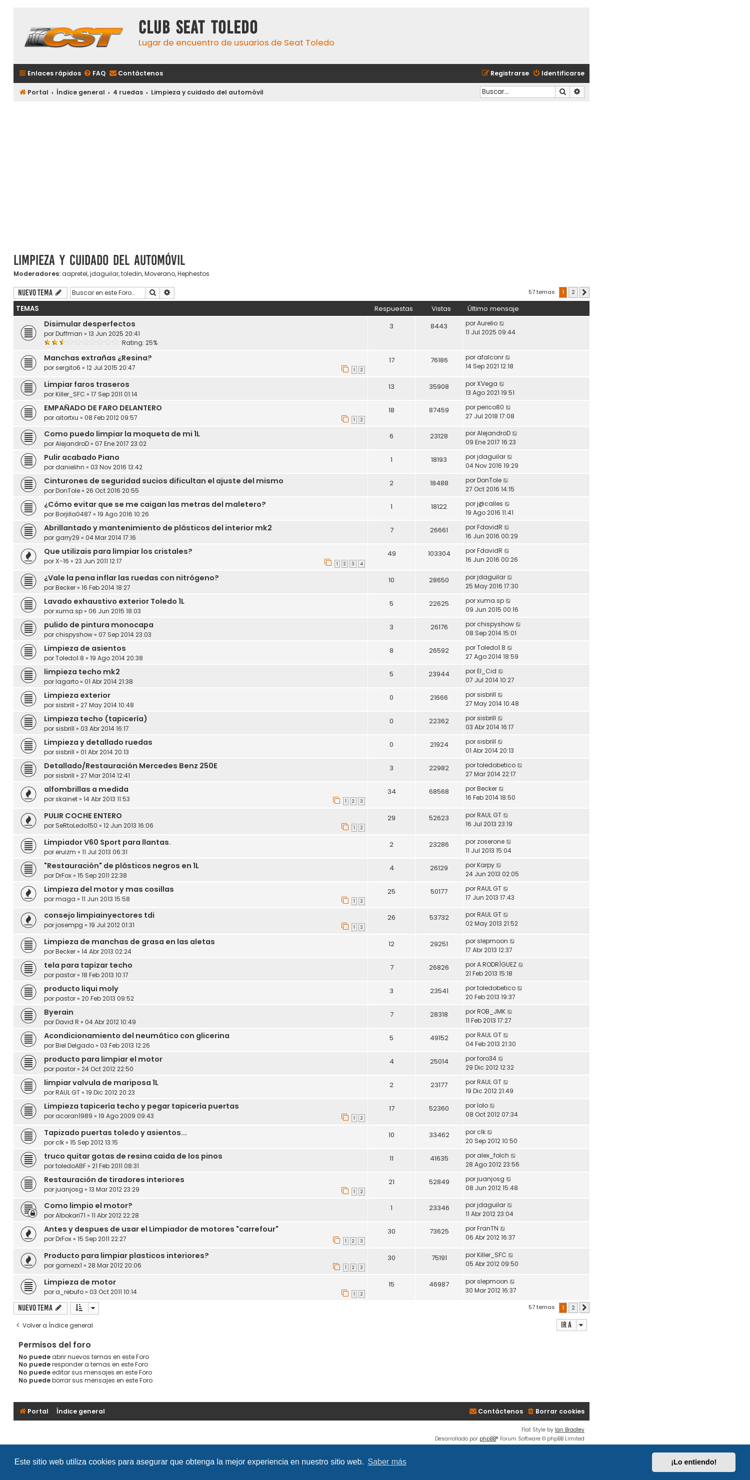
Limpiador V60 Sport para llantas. (107, 842)
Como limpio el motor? (88, 1206)
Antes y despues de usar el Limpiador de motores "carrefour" (161, 1229)
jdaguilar (104, 274)
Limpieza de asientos (85, 648)
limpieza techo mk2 (82, 672)
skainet (67, 799)
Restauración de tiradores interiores (114, 1180)
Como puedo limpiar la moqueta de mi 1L (122, 434)
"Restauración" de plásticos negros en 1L (121, 866)
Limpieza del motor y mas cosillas (109, 889)
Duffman (69, 333)
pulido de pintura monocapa (99, 625)
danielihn (70, 467)
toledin (131, 274)
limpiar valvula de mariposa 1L (101, 1083)
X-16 (62, 561)
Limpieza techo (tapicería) (96, 719)
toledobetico (496, 765)
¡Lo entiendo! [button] (693, 1462)
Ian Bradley (569, 1430)
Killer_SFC (70, 394)
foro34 (486, 1058)
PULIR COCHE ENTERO (83, 816)
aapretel (75, 274)
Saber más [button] (387, 1462)
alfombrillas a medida (86, 789)
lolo (482, 1105)
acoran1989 (74, 1116)
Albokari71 (71, 1215)
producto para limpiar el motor (103, 1059)
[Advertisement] (302, 173)
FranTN (487, 1228)
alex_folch (493, 1155)
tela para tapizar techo (88, 965)
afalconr (490, 357)
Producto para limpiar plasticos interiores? (126, 1256)
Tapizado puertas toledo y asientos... (115, 1133)
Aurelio (487, 323)
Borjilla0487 (74, 514)
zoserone (490, 841)
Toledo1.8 (70, 658)
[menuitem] (95, 73)
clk (60, 1142)
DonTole (68, 490)
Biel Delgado (75, 1045)
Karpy (485, 865)
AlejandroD (72, 443)
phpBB (488, 1439)
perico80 (490, 407)
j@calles (490, 503)
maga (66, 899)
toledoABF (71, 1166)
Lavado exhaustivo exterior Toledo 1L (114, 601)
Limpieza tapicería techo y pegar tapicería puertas (141, 1106)
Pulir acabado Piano (82, 457)
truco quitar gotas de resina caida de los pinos (133, 1156)
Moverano (159, 274)
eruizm (66, 852)
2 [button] (573, 292)
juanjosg (69, 1189)
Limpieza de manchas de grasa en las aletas (129, 942)
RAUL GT (489, 815)
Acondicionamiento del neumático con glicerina (137, 1036)
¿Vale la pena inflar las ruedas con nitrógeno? (131, 578)
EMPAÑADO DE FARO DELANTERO (103, 408)
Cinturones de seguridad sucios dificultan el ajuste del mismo (164, 481)
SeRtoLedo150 (77, 825)
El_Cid (486, 671)
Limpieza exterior (77, 695)
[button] (585, 292)
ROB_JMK (491, 1011)
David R (67, 1022)
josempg (69, 925)
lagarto (67, 681)
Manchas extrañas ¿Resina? (98, 358)
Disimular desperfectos (90, 324)
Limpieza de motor (80, 1282)
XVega (487, 383)
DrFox (64, 875)
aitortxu (67, 417)
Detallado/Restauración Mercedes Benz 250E (131, 766)
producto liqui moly (81, 989)
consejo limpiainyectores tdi (99, 915)
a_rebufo (70, 1292)
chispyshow (74, 634)
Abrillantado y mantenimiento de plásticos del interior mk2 (158, 528)
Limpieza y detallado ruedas (98, 742)
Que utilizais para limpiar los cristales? (118, 551)
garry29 (68, 537)
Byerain (59, 1012)
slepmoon (492, 941)
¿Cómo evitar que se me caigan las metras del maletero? (155, 504)
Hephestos (194, 274)
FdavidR (489, 527)
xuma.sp (69, 611)
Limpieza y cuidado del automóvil (99, 260)
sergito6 (68, 367)
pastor (66, 975)
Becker (66, 587)
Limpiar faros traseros (87, 384)
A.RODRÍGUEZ (496, 964)
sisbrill (65, 705)
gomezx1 (69, 1265)
